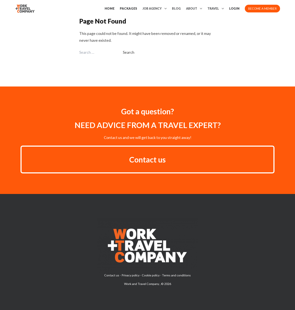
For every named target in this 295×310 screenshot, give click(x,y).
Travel (215, 8)
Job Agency (154, 8)
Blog (176, 8)
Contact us (147, 159)
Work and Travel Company (142, 284)
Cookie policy (151, 275)
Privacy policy (130, 275)
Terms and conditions (176, 275)
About (194, 8)
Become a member (262, 8)
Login (234, 8)
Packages (129, 8)
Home (110, 8)
